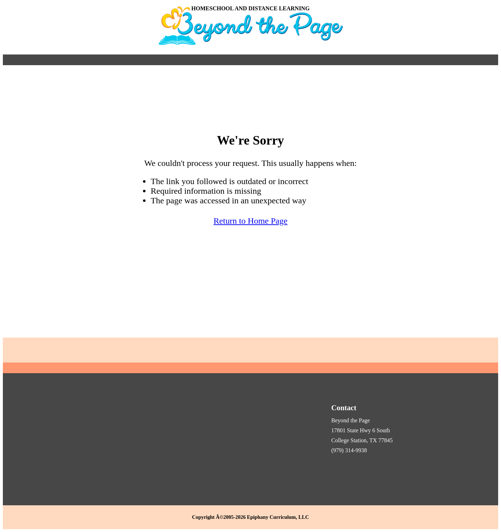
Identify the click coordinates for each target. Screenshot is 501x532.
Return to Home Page (250, 220)
